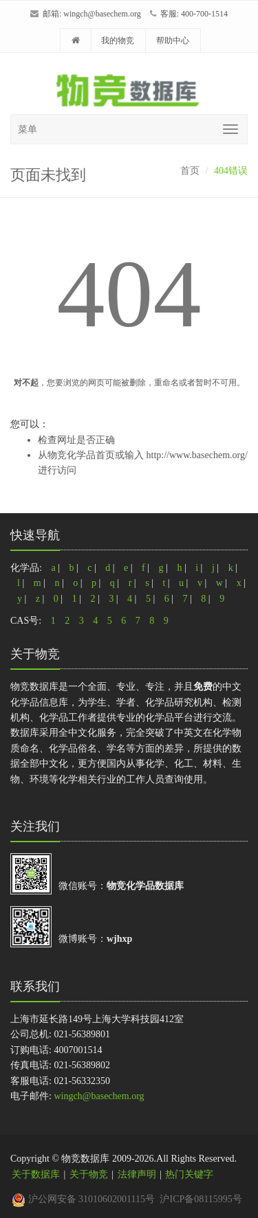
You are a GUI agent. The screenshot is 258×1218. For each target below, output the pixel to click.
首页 (190, 171)
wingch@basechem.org (101, 14)
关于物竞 (88, 1174)
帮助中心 (172, 40)
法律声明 (137, 1174)
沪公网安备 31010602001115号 (83, 1199)
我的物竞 (117, 40)
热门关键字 (189, 1174)
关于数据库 (36, 1174)
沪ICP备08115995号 (200, 1199)
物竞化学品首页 (81, 455)
